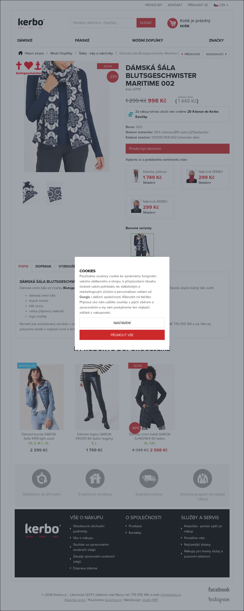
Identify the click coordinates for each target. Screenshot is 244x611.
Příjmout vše (122, 345)
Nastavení (122, 333)
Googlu (85, 307)
